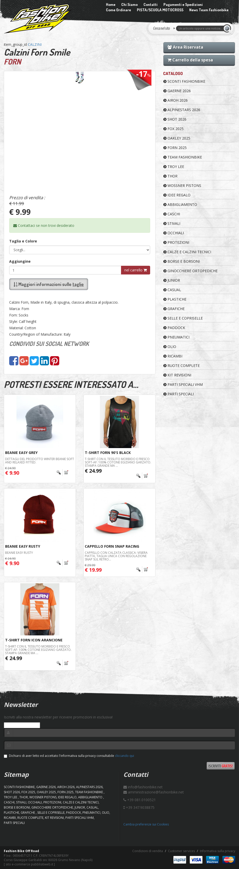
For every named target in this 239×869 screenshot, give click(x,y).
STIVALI (171, 223)
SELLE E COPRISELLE (183, 318)
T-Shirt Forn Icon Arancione (34, 640)
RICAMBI (172, 356)
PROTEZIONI (176, 242)
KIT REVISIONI (177, 375)
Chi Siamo (129, 4)
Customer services (181, 851)
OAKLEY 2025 (176, 138)
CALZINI (35, 44)
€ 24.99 (93, 470)
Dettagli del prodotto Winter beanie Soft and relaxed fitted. (39, 460)
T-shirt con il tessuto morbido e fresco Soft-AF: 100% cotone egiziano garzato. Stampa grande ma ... (118, 462)
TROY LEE (173, 166)
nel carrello (135, 270)
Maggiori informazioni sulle (49, 284)
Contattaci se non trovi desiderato (43, 225)
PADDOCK (174, 327)
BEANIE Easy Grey (21, 452)
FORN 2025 (175, 147)
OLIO (169, 346)
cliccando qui (124, 756)
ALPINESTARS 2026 (181, 109)
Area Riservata (185, 47)
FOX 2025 (173, 128)
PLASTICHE (174, 299)
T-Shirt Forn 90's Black (108, 452)
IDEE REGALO (176, 195)
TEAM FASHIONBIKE (182, 157)
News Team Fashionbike (209, 9)
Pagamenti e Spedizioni (183, 4)
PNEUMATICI (176, 337)
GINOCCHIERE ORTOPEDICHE (190, 270)
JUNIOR (171, 280)
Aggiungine (20, 261)
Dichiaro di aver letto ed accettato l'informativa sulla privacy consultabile (69, 756)
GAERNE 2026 (177, 90)
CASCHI (171, 213)
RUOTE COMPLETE (181, 365)
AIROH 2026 (175, 100)
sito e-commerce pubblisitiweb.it (29, 864)
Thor (170, 176)
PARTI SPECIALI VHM (183, 384)
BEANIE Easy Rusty (22, 546)
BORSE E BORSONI (181, 261)
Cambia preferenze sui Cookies (146, 824)
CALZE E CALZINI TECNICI (187, 251)
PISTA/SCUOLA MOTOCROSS (160, 9)
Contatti (151, 4)
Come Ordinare (118, 9)
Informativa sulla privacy (217, 851)
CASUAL (172, 289)
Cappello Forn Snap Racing (112, 546)
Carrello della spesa (190, 60)
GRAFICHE (174, 308)
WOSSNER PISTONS (182, 185)
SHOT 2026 (174, 119)
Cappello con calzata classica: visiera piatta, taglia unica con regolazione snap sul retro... (116, 555)
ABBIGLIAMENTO (180, 204)
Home (110, 4)
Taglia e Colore (23, 241)
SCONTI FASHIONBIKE (184, 81)
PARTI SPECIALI (178, 393)
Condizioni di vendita (147, 851)
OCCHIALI (173, 232)
